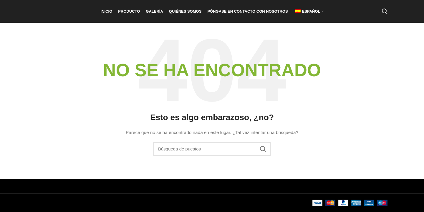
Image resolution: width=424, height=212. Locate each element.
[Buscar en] (384, 15)
